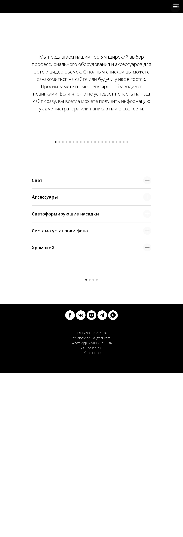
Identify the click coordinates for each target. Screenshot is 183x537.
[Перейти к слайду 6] (73, 224)
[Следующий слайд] (175, 177)
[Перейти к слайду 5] (70, 224)
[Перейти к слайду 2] (59, 224)
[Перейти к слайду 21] (127, 224)
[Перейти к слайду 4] (66, 224)
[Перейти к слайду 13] (98, 224)
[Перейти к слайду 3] (63, 224)
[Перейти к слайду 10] (88, 224)
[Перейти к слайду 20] (124, 224)
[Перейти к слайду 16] (109, 224)
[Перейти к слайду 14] (102, 224)
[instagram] (91, 479)
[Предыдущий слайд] (8, 177)
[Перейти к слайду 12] (95, 224)
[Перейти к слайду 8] (81, 224)
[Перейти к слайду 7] (77, 224)
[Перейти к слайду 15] (106, 224)
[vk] (81, 479)
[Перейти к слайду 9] (84, 224)
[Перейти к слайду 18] (116, 224)
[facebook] (70, 479)
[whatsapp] (113, 479)
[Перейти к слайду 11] (91, 224)
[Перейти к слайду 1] (55, 224)
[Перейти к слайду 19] (120, 224)
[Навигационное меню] (175, 7)
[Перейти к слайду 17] (113, 224)
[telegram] (102, 479)
